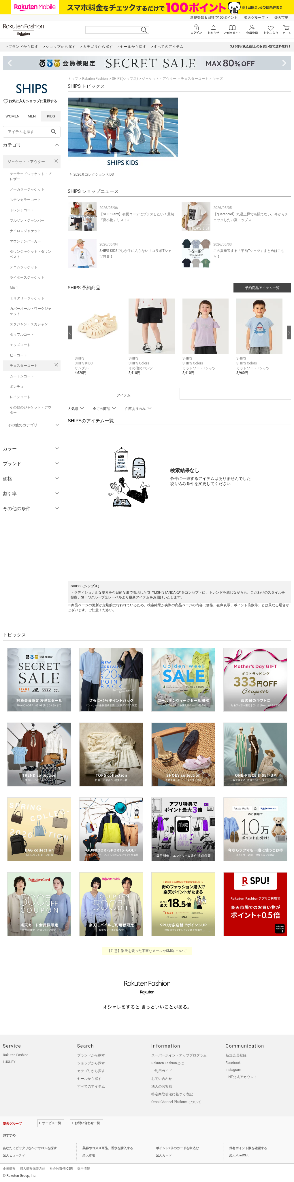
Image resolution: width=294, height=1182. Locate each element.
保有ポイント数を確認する (248, 1148)
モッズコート (20, 345)
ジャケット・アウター (26, 161)
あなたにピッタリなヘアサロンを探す (30, 1148)
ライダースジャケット (27, 277)
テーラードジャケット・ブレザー (30, 176)
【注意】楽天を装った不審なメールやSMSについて (147, 951)
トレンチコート (22, 210)
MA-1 (14, 288)
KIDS (51, 116)
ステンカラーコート (25, 200)
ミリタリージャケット (27, 298)
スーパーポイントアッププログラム (179, 1055)
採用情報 (83, 1168)
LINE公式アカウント (241, 1077)
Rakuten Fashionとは (167, 1063)
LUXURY (9, 1062)
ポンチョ (17, 387)
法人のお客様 (161, 1086)
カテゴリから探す (91, 1071)
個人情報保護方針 (32, 1168)
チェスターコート (23, 366)
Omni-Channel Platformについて (176, 1102)
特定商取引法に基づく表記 (172, 1094)
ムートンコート (22, 376)
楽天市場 (281, 18)
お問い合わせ (161, 1079)
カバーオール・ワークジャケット (30, 311)
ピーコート (18, 355)
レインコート (20, 397)
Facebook (233, 1063)
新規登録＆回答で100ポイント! (214, 18)
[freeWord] (32, 132)
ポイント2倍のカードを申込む (177, 1148)
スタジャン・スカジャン (29, 324)
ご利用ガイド (161, 1071)
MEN (32, 116)
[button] (99, 341)
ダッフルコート (22, 334)
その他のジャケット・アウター (30, 410)
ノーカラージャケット (27, 189)
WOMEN (12, 116)
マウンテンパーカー (25, 241)
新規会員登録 (236, 1055)
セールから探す (89, 1079)
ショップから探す (91, 1063)
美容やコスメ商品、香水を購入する (107, 1148)
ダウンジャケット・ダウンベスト (30, 254)
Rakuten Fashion (95, 79)
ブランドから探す (91, 1055)
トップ (73, 79)
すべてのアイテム (91, 1086)
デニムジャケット (23, 267)
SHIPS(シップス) (125, 79)
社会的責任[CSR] (61, 1168)
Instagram (233, 1070)
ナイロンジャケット (25, 231)
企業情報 (9, 1168)
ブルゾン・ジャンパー (27, 220)
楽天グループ (254, 18)
